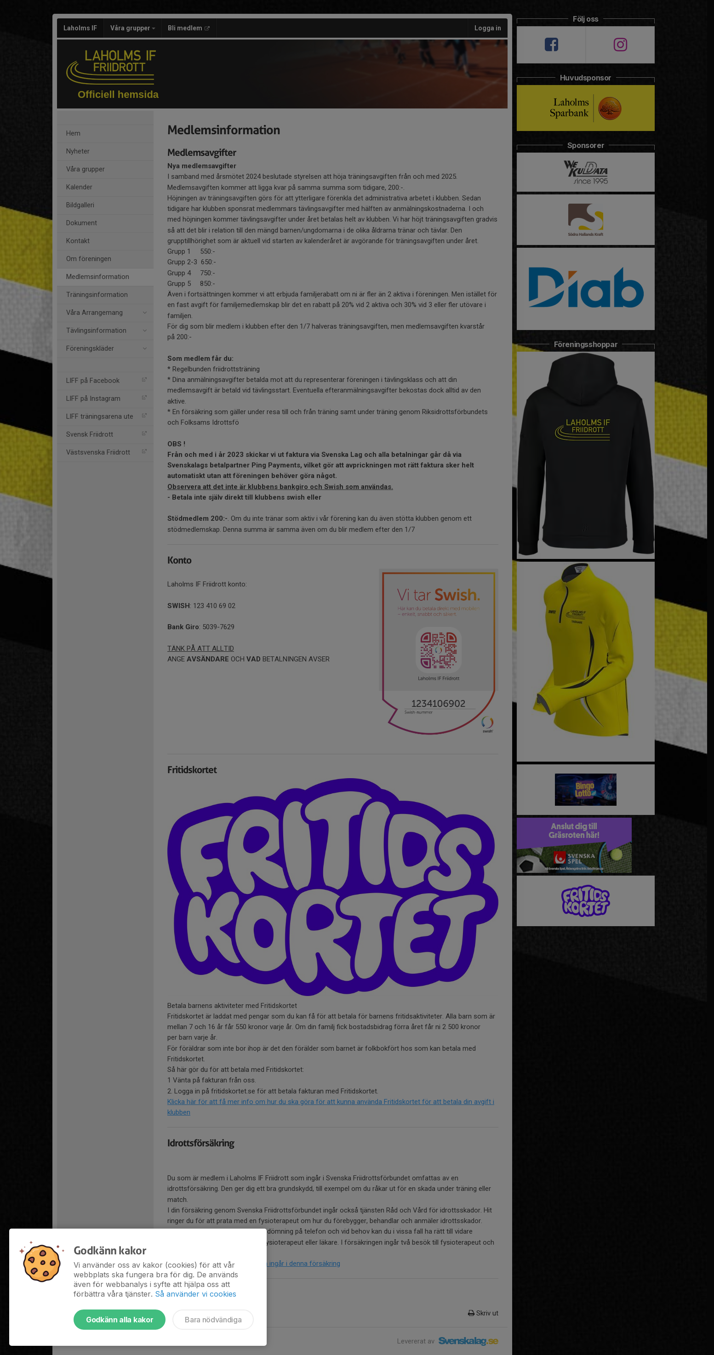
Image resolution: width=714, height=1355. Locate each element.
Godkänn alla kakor (119, 1319)
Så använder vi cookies (195, 1293)
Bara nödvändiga (213, 1319)
